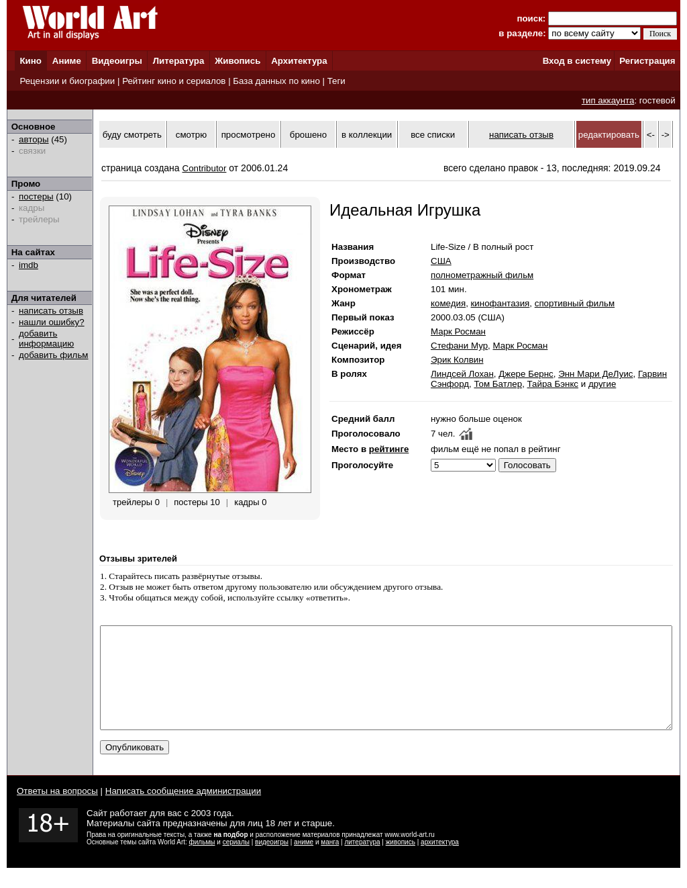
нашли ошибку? (52, 322)
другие (602, 384)
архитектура (440, 862)
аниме (303, 862)
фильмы (202, 862)
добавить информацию (46, 338)
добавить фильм (54, 355)
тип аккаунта (608, 100)
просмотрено (248, 135)
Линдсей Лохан (462, 374)
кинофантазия (500, 303)
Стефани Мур (459, 346)
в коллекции (366, 135)
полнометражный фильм (482, 275)
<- (651, 135)
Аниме (66, 61)
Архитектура (299, 61)
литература (362, 862)
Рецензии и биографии (67, 81)
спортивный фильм (575, 303)
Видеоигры (117, 61)
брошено (308, 135)
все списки (433, 135)
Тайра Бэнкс (552, 384)
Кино (30, 61)
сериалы (236, 862)
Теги (336, 81)
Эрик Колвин (457, 360)
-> (666, 135)
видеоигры (271, 862)
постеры (36, 196)
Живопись (237, 61)
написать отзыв (51, 311)
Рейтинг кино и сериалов (173, 81)
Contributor (204, 168)
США (441, 261)
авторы (34, 139)
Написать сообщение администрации (183, 811)
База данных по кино (276, 81)
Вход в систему (577, 61)
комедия (448, 303)
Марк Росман (458, 331)
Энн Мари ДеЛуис (595, 374)
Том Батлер (498, 384)
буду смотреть (132, 135)
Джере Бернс (525, 374)
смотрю (191, 135)
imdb (28, 265)
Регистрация (647, 61)
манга (330, 862)
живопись (400, 862)
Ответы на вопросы (57, 811)
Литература (179, 61)
